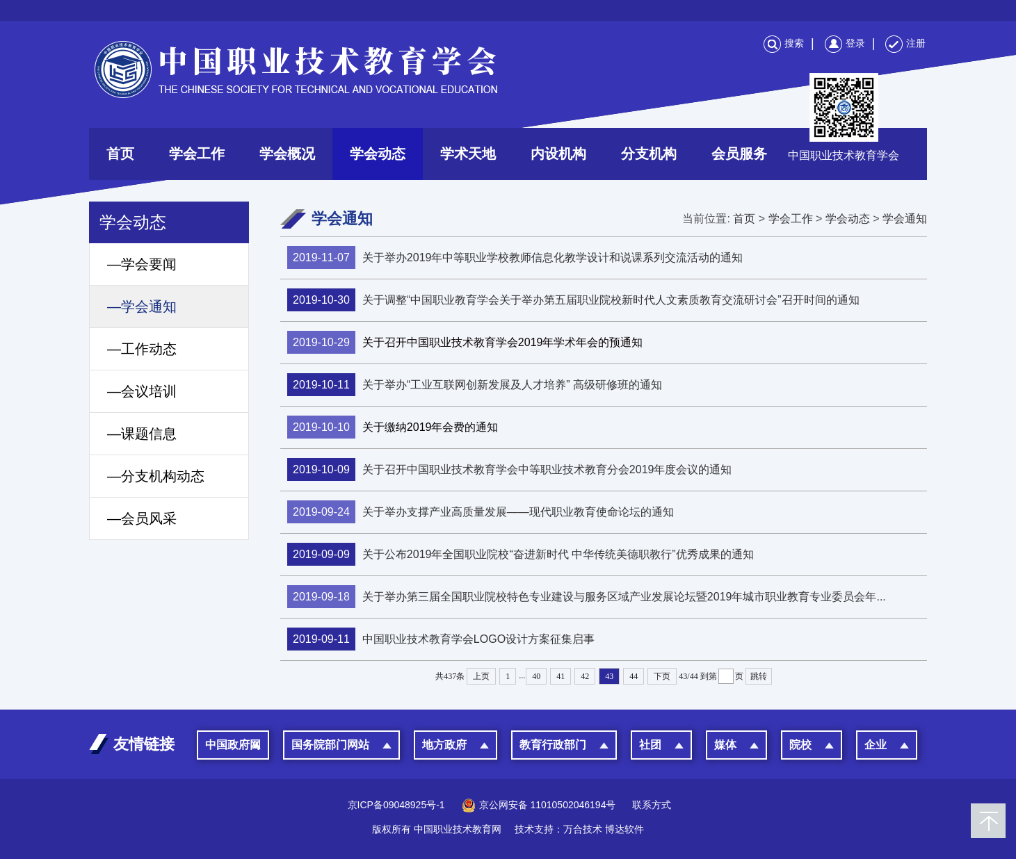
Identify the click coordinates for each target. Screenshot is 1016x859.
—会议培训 (142, 391)
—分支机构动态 (155, 476)
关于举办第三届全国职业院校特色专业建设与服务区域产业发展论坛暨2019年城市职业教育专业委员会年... (586, 597)
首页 (120, 153)
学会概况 (287, 153)
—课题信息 (142, 433)
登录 (845, 43)
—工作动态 (142, 349)
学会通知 (904, 218)
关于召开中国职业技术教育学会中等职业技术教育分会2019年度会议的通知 (509, 469)
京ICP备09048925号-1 (396, 804)
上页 (481, 676)
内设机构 (558, 153)
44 (633, 676)
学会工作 (197, 153)
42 (585, 676)
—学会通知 (142, 306)
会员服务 (739, 153)
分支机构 (649, 153)
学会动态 (377, 153)
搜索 (784, 43)
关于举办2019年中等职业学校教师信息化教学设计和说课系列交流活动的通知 (515, 257)
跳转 (758, 676)
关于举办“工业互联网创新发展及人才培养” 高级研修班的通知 (474, 385)
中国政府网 (233, 745)
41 (560, 676)
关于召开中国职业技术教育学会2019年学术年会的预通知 (465, 342)
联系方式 (651, 804)
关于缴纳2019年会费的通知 (392, 427)
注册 (905, 43)
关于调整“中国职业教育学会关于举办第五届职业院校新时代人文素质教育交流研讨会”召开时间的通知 (573, 300)
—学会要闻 (142, 264)
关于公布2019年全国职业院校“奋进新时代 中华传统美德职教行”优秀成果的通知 (520, 554)
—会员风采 (142, 518)
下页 (662, 676)
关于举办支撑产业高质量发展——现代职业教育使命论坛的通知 (480, 512)
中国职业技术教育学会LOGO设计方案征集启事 (441, 639)
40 (536, 676)
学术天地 (468, 153)
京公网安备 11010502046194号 (539, 804)
